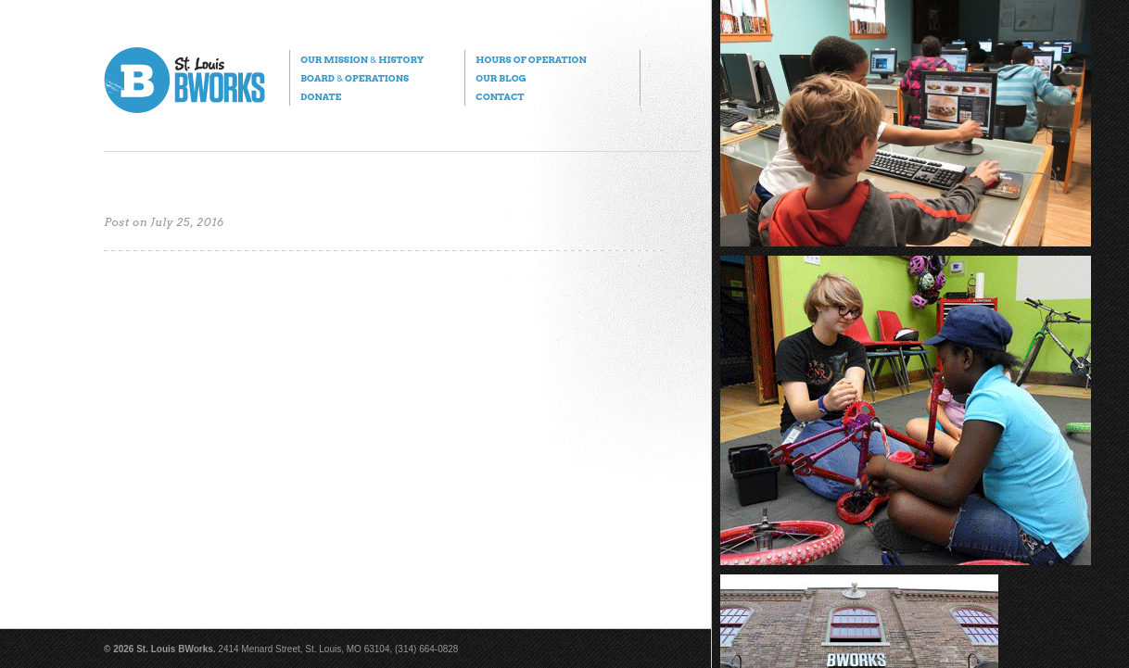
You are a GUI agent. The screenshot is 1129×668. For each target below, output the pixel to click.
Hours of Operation (531, 59)
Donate (320, 96)
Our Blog (501, 77)
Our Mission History (362, 59)
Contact (500, 96)
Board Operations (354, 77)
